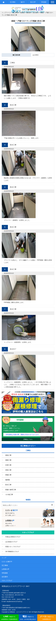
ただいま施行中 (7, 561)
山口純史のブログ (11, 542)
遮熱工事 (8, 455)
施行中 (23, 2)
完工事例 (12, 2)
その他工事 (9, 494)
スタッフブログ (28, 532)
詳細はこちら (28, 439)
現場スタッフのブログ (12, 546)
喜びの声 (33, 2)
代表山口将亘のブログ (12, 537)
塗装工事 (8, 470)
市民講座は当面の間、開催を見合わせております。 (23, 434)
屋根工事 (8, 460)
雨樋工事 (8, 475)
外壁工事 (8, 465)
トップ (4, 558)
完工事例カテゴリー (28, 446)
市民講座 (43, 2)
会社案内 (5, 577)
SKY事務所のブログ (12, 551)
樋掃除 (7, 480)
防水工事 (8, 484)
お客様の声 (5, 569)
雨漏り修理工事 (10, 489)
